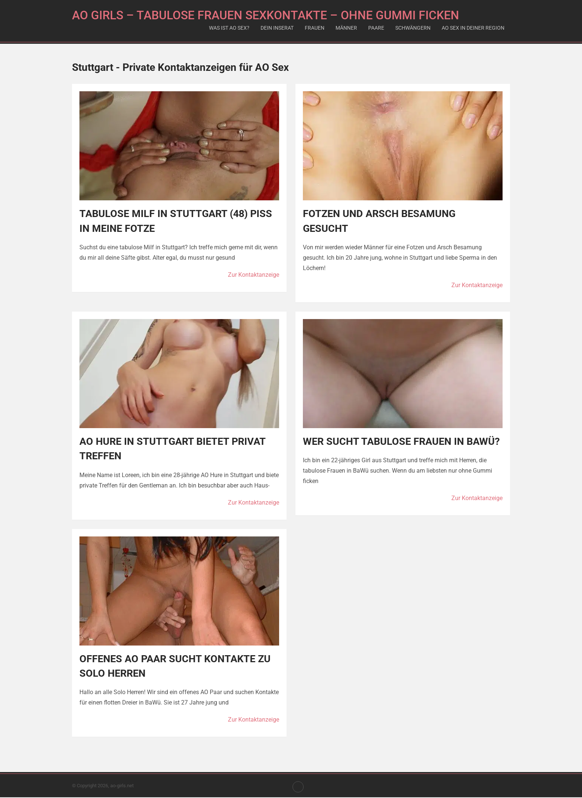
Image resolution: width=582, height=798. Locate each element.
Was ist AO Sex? (229, 28)
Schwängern (413, 28)
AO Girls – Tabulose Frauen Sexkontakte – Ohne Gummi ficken (265, 15)
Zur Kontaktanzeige (253, 274)
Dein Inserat (277, 28)
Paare (376, 28)
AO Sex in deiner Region (473, 28)
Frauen (314, 28)
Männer (346, 28)
